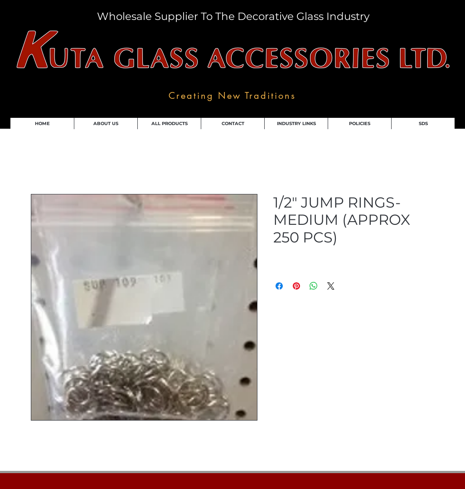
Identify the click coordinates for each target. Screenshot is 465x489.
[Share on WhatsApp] (313, 286)
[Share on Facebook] (279, 286)
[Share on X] (330, 286)
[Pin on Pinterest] (296, 286)
